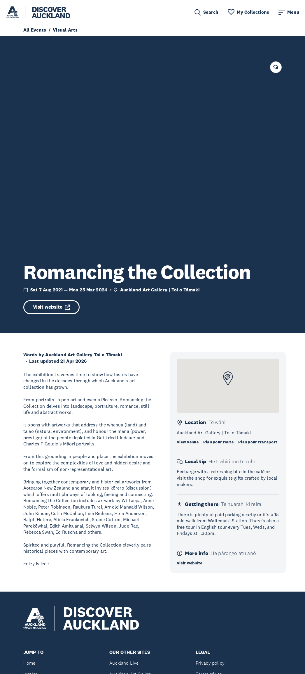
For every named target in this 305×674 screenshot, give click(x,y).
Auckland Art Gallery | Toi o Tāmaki (160, 290)
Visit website (51, 307)
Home (29, 663)
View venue (188, 442)
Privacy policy (210, 663)
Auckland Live (124, 663)
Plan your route (218, 442)
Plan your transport (257, 442)
